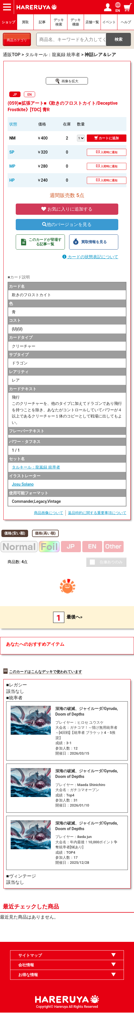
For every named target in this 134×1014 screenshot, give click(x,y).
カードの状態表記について (90, 256)
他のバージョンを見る (67, 224)
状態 (13, 124)
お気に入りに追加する (66, 209)
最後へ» (74, 617)
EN (30, 95)
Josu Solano (22, 484)
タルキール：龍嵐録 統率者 (36, 467)
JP (15, 95)
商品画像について (48, 513)
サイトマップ (30, 956)
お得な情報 (28, 976)
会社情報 (26, 966)
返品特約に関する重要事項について (97, 513)
